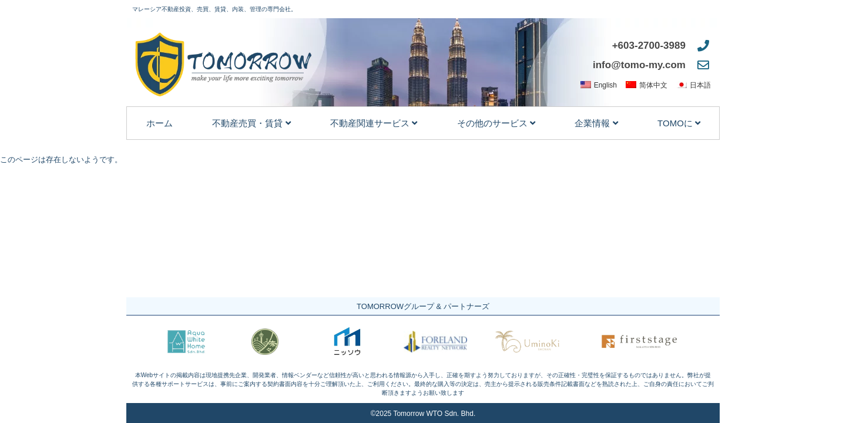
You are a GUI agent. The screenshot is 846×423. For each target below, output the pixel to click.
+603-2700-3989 (649, 45)
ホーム (159, 123)
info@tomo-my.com (639, 64)
